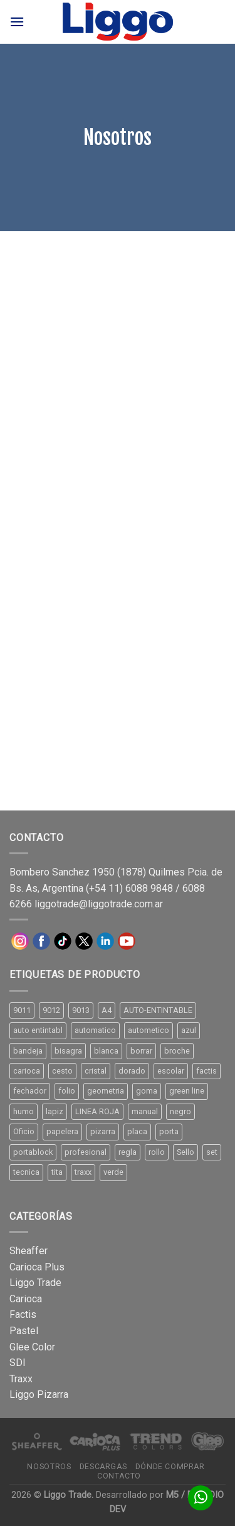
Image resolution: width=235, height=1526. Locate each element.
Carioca (25, 1299)
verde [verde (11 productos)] (113, 1172)
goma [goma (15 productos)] (146, 1090)
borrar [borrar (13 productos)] (141, 1050)
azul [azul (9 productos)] (188, 1030)
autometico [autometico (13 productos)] (148, 1030)
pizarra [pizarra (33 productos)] (102, 1131)
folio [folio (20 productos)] (66, 1090)
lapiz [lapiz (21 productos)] (54, 1111)
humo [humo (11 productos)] (23, 1111)
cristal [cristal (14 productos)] (96, 1070)
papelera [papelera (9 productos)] (62, 1131)
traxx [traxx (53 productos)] (83, 1172)
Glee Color (32, 1347)
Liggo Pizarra (38, 1394)
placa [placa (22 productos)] (137, 1131)
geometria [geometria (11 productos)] (105, 1090)
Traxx (21, 1379)
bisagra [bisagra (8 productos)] (68, 1050)
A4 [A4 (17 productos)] (107, 1010)
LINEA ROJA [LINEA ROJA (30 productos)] (97, 1111)
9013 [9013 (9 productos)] (81, 1010)
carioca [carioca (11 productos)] (26, 1070)
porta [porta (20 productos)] (169, 1131)
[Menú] (16, 21)
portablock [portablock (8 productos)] (33, 1152)
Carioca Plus (37, 1267)
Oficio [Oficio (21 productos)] (23, 1131)
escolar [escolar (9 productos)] (170, 1070)
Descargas (103, 1466)
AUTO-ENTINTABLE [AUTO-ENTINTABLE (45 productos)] (157, 1010)
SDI (17, 1363)
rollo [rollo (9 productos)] (157, 1152)
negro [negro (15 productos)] (180, 1111)
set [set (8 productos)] (211, 1152)
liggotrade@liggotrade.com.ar (98, 904)
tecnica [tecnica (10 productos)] (26, 1172)
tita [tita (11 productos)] (57, 1172)
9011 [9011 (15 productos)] (22, 1010)
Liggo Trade (35, 1283)
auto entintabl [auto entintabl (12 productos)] (38, 1030)
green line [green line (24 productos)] (186, 1090)
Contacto (119, 1476)
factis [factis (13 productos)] (206, 1070)
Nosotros (49, 1466)
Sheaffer (28, 1251)
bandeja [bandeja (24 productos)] (28, 1050)
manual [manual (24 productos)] (145, 1111)
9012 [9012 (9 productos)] (51, 1010)
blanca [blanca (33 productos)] (106, 1050)
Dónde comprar (170, 1466)
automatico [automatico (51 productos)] (95, 1030)
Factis (22, 1314)
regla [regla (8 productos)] (127, 1152)
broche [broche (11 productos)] (177, 1050)
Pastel (23, 1331)
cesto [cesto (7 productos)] (62, 1070)
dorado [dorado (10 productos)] (131, 1070)
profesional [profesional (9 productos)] (86, 1152)
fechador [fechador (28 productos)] (29, 1090)
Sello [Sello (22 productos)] (185, 1152)
